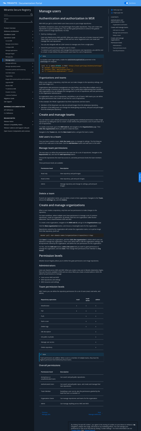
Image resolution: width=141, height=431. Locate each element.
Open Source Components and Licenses (17, 131)
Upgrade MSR (9, 82)
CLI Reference (8, 113)
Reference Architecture (11, 31)
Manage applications (11, 50)
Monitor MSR (9, 85)
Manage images (10, 53)
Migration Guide (9, 98)
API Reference (8, 110)
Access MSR (9, 41)
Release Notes (8, 121)
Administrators (117, 45)
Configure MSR (10, 47)
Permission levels (116, 43)
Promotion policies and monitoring (15, 69)
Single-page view (118, 13)
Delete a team (117, 35)
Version (6, 19)
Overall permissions (118, 50)
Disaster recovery (11, 92)
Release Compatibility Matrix (13, 125)
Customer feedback (11, 95)
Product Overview (9, 28)
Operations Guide (9, 38)
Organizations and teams (120, 24)
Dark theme (132, 3)
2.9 (18, 21)
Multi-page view (117, 10)
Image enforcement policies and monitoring (18, 79)
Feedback (140, 177)
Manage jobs (9, 57)
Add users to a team (118, 30)
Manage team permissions (120, 33)
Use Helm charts (10, 73)
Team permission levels (119, 48)
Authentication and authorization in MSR (117, 21)
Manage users (10, 60)
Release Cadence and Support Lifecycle (16, 128)
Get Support (8, 102)
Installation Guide (9, 34)
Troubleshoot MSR (11, 89)
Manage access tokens (12, 44)
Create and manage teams (119, 27)
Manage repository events (13, 66)
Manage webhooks (11, 63)
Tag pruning (9, 76)
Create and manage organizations (117, 39)
